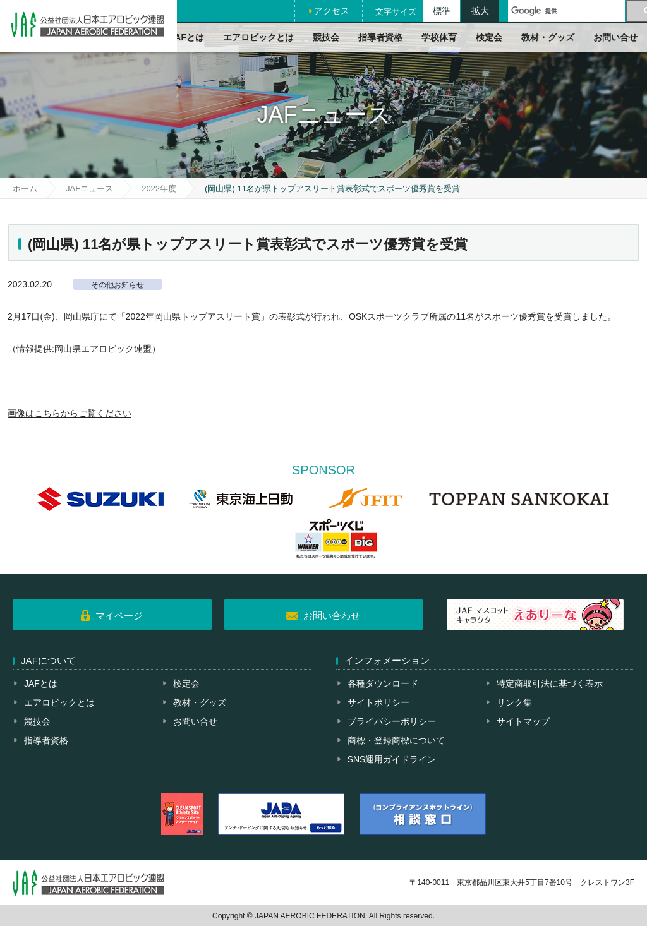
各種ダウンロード (383, 683)
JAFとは (187, 37)
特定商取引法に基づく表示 (550, 683)
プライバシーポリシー (392, 721)
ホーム (25, 188)
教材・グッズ (547, 37)
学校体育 (439, 37)
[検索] (566, 11)
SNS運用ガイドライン (392, 759)
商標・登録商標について (396, 740)
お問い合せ (615, 37)
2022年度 (159, 188)
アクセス (331, 11)
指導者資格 (380, 37)
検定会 (489, 37)
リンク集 (514, 702)
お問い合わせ (331, 615)
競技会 (326, 37)
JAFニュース (89, 188)
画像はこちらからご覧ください (69, 413)
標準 (441, 11)
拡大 (480, 11)
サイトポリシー (378, 702)
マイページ (119, 615)
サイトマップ (523, 721)
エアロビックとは (258, 37)
